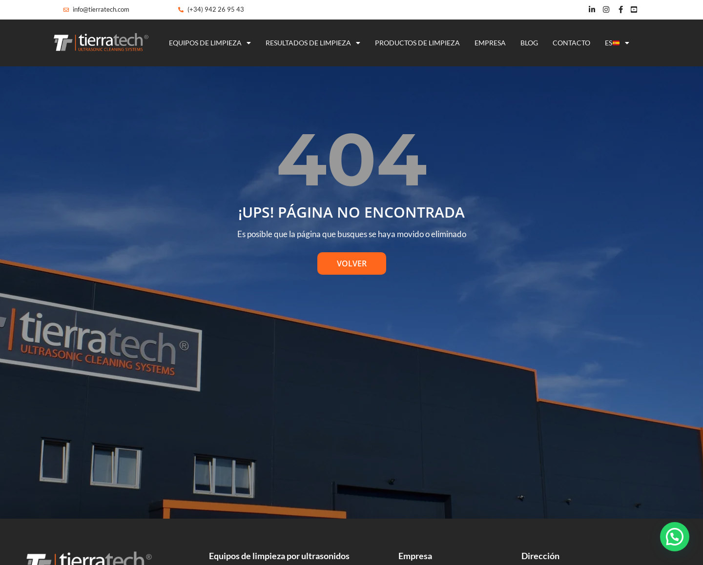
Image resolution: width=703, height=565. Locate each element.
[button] (674, 536)
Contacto (571, 43)
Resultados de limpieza (313, 43)
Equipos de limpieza (210, 43)
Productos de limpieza (417, 43)
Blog (529, 43)
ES (617, 43)
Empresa (490, 43)
